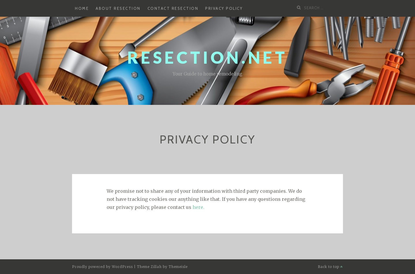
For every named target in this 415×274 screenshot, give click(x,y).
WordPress (122, 266)
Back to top (330, 266)
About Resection (118, 8)
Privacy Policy (224, 8)
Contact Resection (173, 8)
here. (198, 207)
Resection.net (207, 57)
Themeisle (178, 266)
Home (82, 8)
